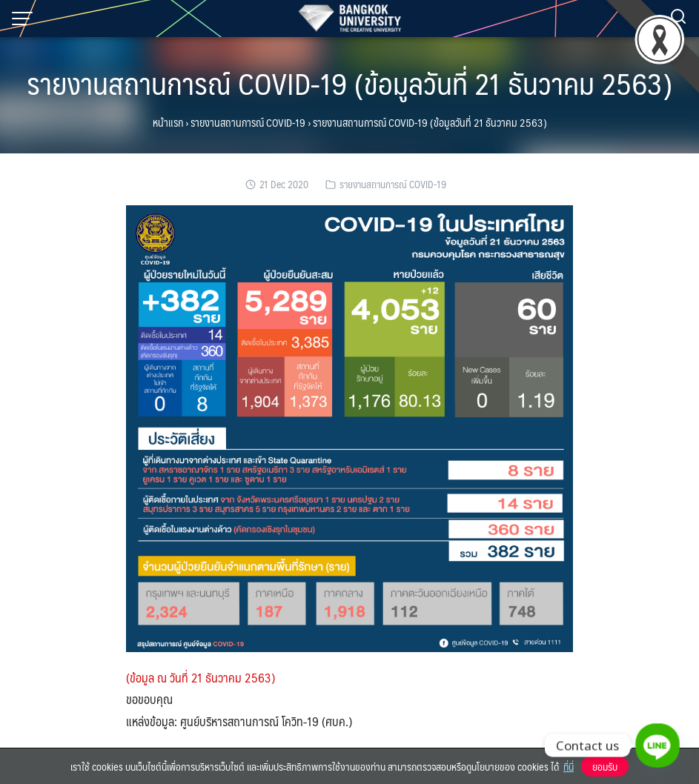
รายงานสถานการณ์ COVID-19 (248, 122)
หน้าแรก (168, 122)
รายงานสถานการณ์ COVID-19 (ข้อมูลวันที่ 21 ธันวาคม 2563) (349, 82)
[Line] (657, 745)
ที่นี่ (568, 766)
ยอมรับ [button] (604, 766)
